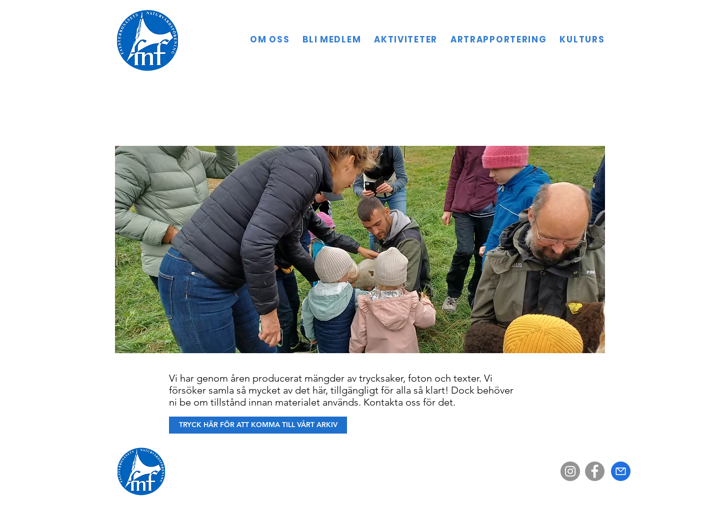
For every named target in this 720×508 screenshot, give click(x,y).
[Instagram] (570, 471)
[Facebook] (594, 471)
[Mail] (620, 471)
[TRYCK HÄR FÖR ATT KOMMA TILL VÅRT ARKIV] (258, 425)
